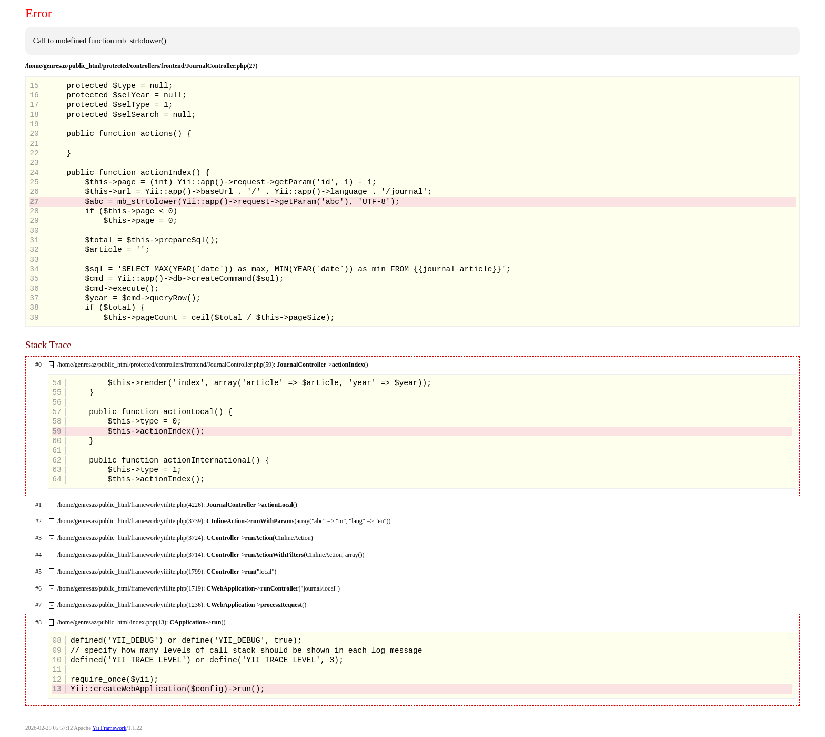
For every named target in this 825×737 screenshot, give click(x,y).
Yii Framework (110, 728)
